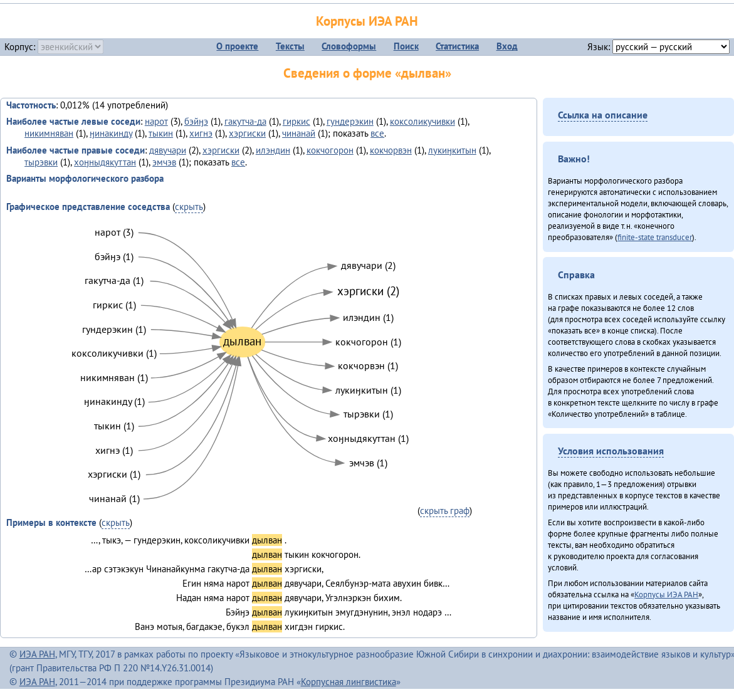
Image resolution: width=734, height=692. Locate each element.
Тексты (290, 46)
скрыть (189, 206)
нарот (156, 121)
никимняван (48, 133)
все (377, 133)
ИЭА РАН (37, 654)
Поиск (406, 46)
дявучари (167, 150)
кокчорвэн (391, 150)
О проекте (237, 46)
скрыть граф (444, 510)
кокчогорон (330, 150)
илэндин (273, 150)
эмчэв (164, 162)
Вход (507, 46)
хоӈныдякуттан (105, 162)
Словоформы (349, 46)
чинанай (298, 133)
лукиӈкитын (452, 150)
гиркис (296, 121)
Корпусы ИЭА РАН (367, 21)
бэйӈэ (196, 121)
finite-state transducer (654, 237)
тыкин (161, 133)
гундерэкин (350, 121)
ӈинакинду (111, 133)
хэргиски (247, 133)
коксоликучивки (422, 121)
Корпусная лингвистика (348, 682)
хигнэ (200, 133)
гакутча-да (245, 121)
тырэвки (41, 162)
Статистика (457, 46)
